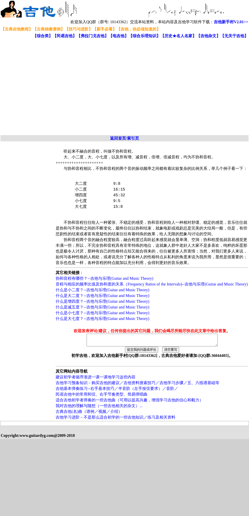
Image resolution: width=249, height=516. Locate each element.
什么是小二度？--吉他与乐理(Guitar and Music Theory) (102, 290)
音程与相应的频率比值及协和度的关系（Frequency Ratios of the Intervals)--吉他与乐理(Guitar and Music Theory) (152, 284)
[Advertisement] (47, 87)
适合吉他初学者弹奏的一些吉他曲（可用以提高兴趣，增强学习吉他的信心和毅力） (129, 402)
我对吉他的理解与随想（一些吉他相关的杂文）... (99, 408)
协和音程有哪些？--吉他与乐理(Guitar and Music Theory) (104, 278)
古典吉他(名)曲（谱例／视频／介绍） (89, 414)
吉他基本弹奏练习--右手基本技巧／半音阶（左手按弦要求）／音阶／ (117, 391)
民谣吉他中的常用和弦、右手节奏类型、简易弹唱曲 (101, 396)
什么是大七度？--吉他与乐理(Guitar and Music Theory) (102, 318)
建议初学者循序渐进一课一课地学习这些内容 (95, 379)
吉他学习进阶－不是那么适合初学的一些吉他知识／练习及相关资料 (115, 419)
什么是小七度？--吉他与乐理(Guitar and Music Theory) (102, 313)
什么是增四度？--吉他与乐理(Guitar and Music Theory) (102, 301)
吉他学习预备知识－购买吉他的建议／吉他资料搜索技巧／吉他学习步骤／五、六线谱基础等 (137, 385)
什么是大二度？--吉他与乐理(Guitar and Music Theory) (102, 295)
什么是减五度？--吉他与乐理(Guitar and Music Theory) (102, 307)
